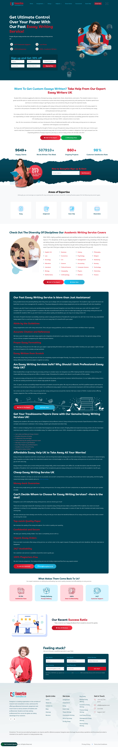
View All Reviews (62, 628)
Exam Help (88, 3)
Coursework (78, 3)
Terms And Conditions (100, 744)
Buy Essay (83, 696)
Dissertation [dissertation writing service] (97, 214)
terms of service (67, 672)
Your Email (70, 657)
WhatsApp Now (71, 138)
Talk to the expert (50, 138)
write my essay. (44, 479)
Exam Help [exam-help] (72, 214)
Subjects (58, 3)
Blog (47, 709)
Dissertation (68, 3)
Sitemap (48, 712)
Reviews (48, 715)
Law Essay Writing (85, 715)
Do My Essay (66, 721)
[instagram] (14, 719)
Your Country (50, 665)
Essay (49, 3)
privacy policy (76, 672)
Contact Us (49, 706)
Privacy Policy (86, 744)
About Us (48, 703)
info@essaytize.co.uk (45, 566)
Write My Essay (67, 718)
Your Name (49, 657)
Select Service (92, 657)
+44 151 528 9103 (23, 566)
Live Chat (100, 708)
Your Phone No (71, 665)
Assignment (39, 3)
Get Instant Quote (9, 744)
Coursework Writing (68, 715)
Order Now (98, 3)
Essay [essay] (21, 214)
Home (31, 3)
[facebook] (10, 719)
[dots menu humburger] (107, 3)
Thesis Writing (67, 712)
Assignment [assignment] (46, 214)
